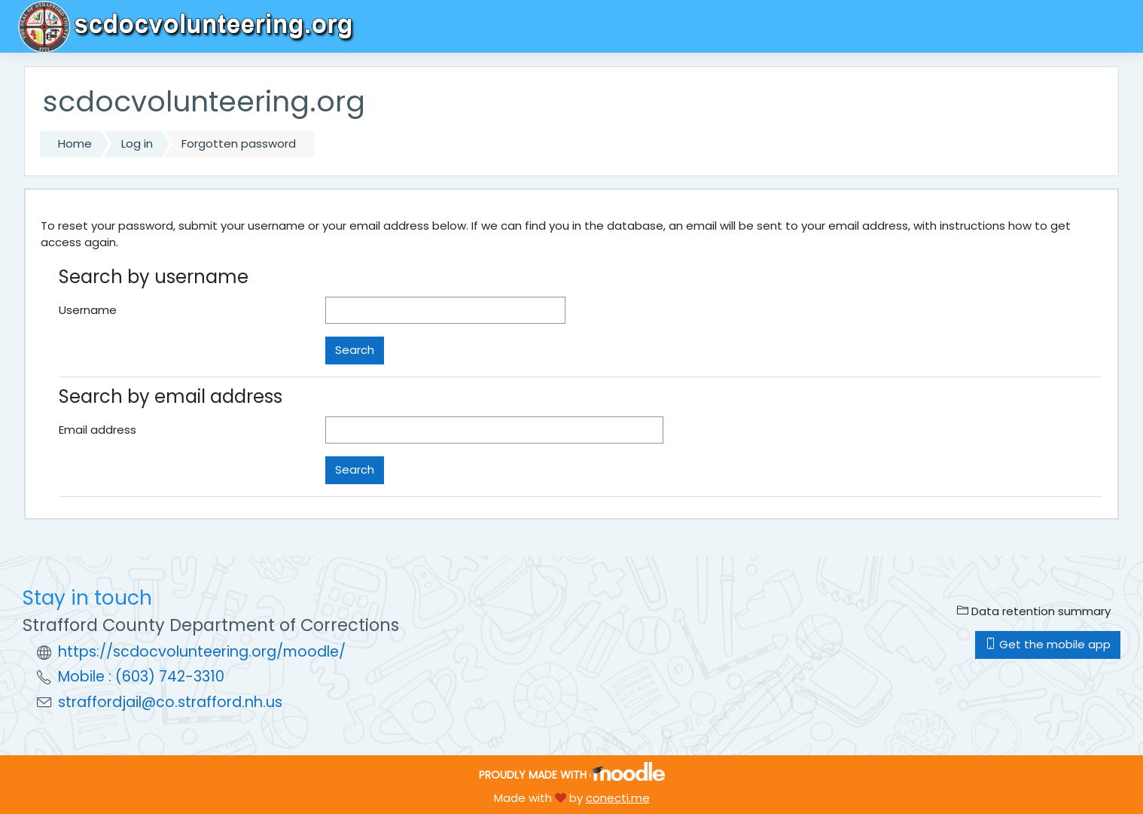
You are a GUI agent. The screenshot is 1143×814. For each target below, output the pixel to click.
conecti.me (618, 798)
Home (75, 143)
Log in (137, 143)
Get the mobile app (1048, 644)
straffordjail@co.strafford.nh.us (170, 702)
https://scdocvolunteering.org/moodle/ (202, 652)
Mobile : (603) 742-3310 (141, 676)
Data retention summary (1034, 611)
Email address (97, 429)
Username (88, 310)
